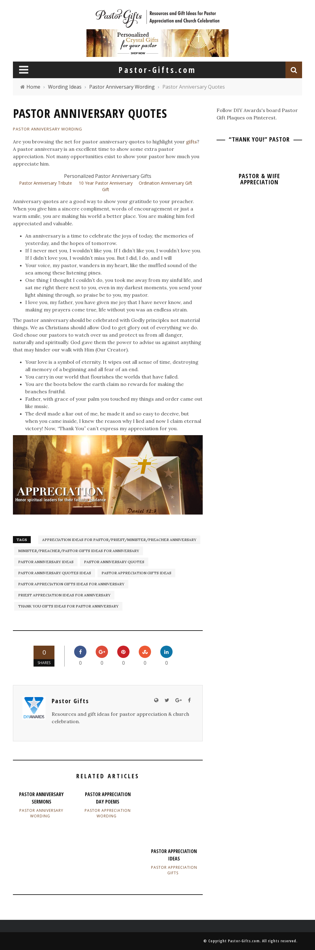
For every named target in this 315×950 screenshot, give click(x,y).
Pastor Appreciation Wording (108, 813)
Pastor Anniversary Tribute (45, 183)
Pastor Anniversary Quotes (114, 561)
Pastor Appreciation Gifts (174, 870)
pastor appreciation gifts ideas (136, 573)
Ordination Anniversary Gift (165, 183)
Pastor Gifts (70, 701)
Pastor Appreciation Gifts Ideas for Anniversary (71, 584)
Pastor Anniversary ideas (46, 561)
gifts (191, 141)
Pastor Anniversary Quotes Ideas (54, 573)
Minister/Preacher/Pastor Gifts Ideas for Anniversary (78, 550)
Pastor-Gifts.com (244, 941)
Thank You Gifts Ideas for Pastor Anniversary (68, 606)
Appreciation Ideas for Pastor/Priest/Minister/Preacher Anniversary (119, 539)
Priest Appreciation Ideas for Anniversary (64, 595)
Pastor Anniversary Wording (47, 129)
